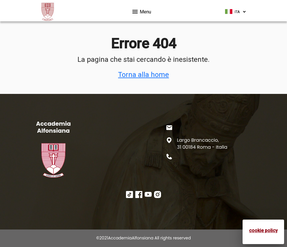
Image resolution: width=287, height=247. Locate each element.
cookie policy (263, 230)
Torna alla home (143, 75)
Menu (141, 10)
